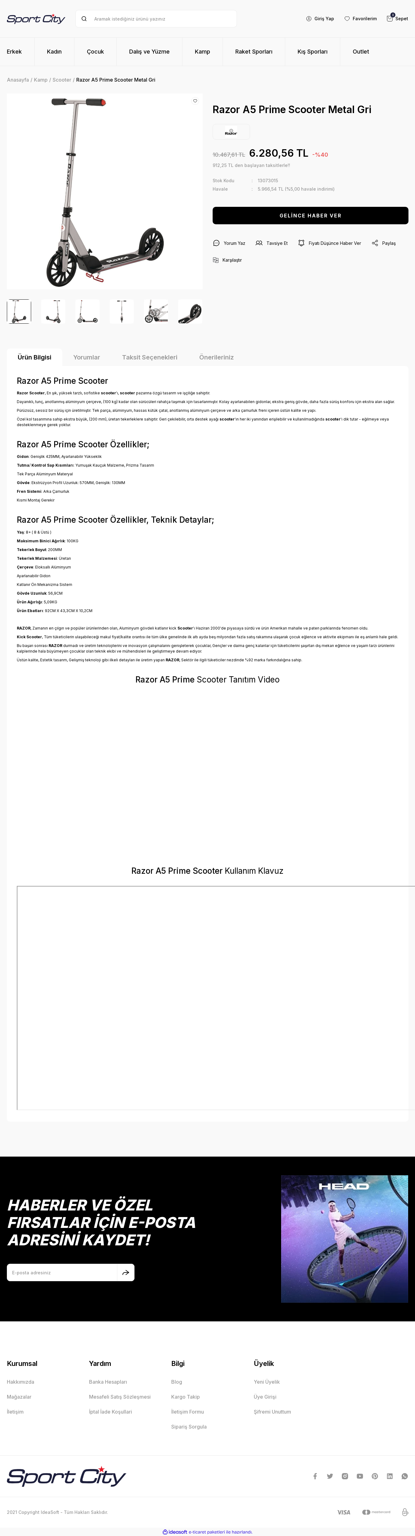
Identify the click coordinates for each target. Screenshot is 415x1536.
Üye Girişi (265, 1397)
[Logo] (36, 18)
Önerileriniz (216, 357)
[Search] (156, 18)
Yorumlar (86, 357)
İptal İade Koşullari (110, 1412)
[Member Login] (320, 18)
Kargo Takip (185, 1397)
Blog (176, 1382)
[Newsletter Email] (70, 1272)
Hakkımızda (20, 1382)
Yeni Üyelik (267, 1382)
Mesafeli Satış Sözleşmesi (120, 1397)
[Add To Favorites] (195, 101)
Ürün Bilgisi (34, 357)
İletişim (15, 1412)
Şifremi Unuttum (272, 1412)
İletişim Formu (187, 1412)
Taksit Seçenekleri (149, 357)
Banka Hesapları (108, 1382)
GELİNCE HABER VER (311, 215)
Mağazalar (19, 1397)
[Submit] (125, 1272)
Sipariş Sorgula (189, 1427)
